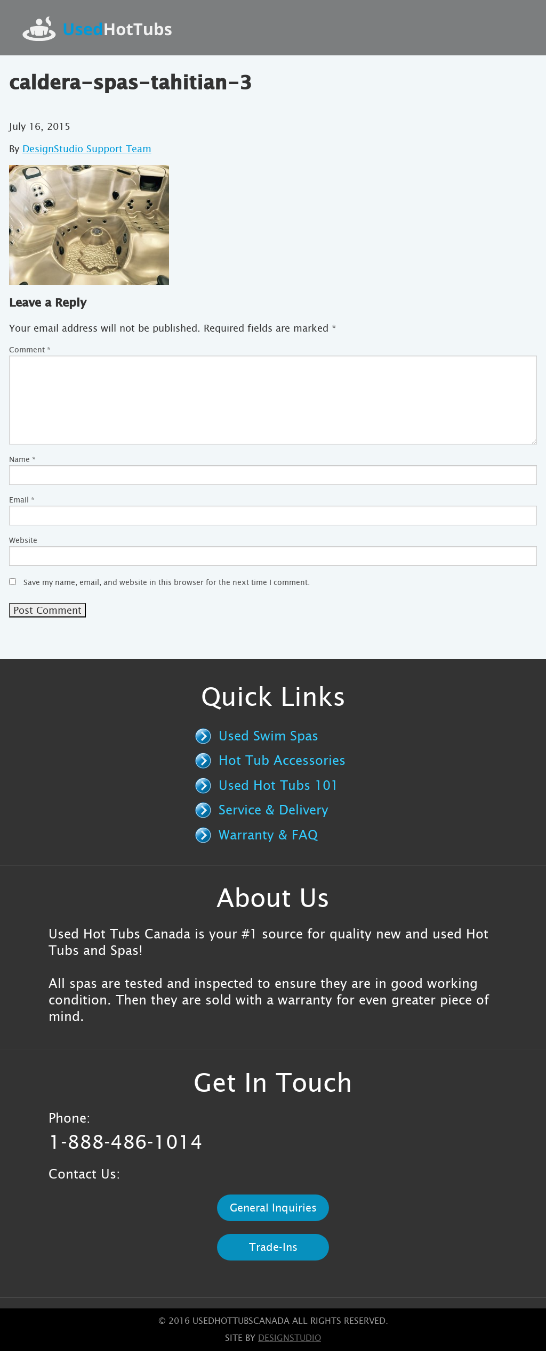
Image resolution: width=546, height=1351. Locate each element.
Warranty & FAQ (268, 835)
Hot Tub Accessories (282, 760)
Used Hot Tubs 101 (279, 785)
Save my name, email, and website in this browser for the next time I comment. (166, 582)
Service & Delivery (273, 810)
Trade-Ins (273, 1247)
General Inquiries (273, 1207)
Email (22, 500)
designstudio (289, 1338)
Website (23, 540)
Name (22, 459)
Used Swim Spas (268, 736)
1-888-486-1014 (126, 1142)
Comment (30, 349)
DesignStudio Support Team (86, 148)
